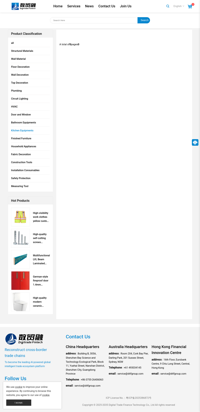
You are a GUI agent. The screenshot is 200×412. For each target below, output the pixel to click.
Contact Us (106, 6)
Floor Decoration (20, 66)
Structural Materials (22, 50)
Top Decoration (19, 82)
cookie (18, 386)
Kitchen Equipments (22, 130)
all (12, 42)
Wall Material (18, 58)
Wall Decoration (20, 74)
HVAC (14, 106)
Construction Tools (21, 162)
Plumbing (16, 90)
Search (145, 20)
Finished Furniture (21, 138)
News (89, 6)
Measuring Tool (19, 186)
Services (73, 6)
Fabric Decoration (21, 154)
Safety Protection (20, 178)
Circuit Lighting (19, 98)
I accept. (19, 402)
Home (57, 6)
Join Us (126, 6)
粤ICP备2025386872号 (138, 397)
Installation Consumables (25, 170)
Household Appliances (23, 146)
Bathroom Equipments (23, 122)
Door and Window (21, 114)
